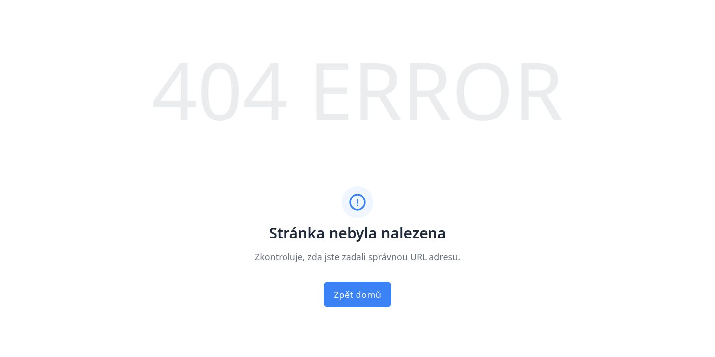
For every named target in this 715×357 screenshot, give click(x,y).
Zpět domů (358, 294)
